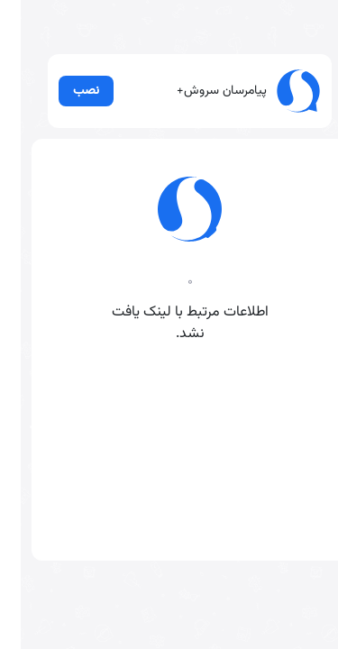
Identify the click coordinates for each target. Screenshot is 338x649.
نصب (66, 111)
